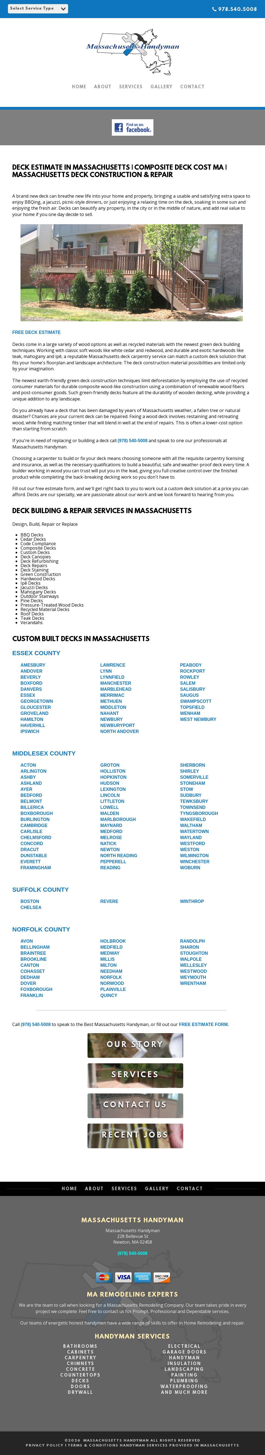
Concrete (80, 1369)
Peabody (191, 665)
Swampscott (196, 701)
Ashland (31, 783)
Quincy (108, 995)
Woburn (190, 867)
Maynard (111, 825)
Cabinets (80, 1352)
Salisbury (192, 689)
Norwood (112, 983)
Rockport (192, 671)
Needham (111, 971)
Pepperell (113, 861)
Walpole (191, 959)
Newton (110, 849)
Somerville (194, 777)
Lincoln (110, 795)
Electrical (184, 1346)
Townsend (193, 807)
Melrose (111, 837)
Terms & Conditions (93, 1445)
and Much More (184, 1392)
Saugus (189, 695)
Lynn (106, 671)
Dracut (30, 849)
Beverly (31, 677)
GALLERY (161, 87)
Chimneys (80, 1364)
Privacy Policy (45, 1445)
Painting (184, 1375)
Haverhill (33, 725)
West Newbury (198, 719)
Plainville (113, 989)
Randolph (192, 941)
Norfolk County (41, 929)
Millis (107, 959)
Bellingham (35, 947)
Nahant (109, 713)
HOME (79, 87)
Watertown (194, 831)
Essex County (36, 653)
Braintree (33, 953)
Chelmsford (36, 837)
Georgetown (37, 701)
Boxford (31, 683)
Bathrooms (80, 1346)
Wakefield (193, 819)
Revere (109, 901)
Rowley (189, 677)
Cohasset (33, 971)
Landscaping (184, 1369)
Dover (28, 983)
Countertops (80, 1375)
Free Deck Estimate (36, 332)
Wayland (191, 837)
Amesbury (33, 665)
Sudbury (191, 795)
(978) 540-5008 (132, 440)
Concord (32, 843)
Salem (188, 683)
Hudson (109, 783)
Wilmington (194, 855)
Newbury (111, 719)
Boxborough (37, 813)
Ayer (26, 789)
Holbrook (113, 941)
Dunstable (34, 855)
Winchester (195, 861)
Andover (31, 671)
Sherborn (192, 765)
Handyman (184, 1358)
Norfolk (111, 977)
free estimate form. (204, 1024)
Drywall (80, 1392)
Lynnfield (112, 677)
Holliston (113, 771)
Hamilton (32, 719)
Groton (110, 765)
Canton (30, 965)
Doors (80, 1387)
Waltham (191, 825)
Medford (111, 831)
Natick (108, 843)
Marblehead (116, 689)
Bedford (31, 795)
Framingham (36, 867)
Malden (109, 813)
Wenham (190, 713)
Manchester (115, 683)
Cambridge (34, 825)
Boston (30, 901)
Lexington (113, 789)
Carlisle (31, 831)
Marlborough (118, 819)
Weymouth (193, 977)
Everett (31, 861)
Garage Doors (184, 1352)
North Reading (118, 855)
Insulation (184, 1364)
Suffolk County (40, 889)
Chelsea (31, 907)
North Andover (119, 731)
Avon (27, 941)
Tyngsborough (199, 813)
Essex (28, 695)
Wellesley (193, 965)
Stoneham (192, 783)
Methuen (111, 701)
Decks (80, 1381)
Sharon (189, 947)
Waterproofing (184, 1387)
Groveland (34, 713)
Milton (108, 965)
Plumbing (184, 1381)
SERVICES (131, 87)
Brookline (34, 959)
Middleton (113, 707)
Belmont (31, 801)
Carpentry (81, 1358)
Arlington (33, 771)
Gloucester (36, 707)
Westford (192, 843)
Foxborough (36, 989)
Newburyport (117, 725)
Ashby (28, 777)
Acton (28, 765)
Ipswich (30, 731)
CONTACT (192, 87)
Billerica (32, 807)
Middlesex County (43, 753)
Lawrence (113, 665)
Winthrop (192, 901)
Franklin (32, 995)
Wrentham (193, 983)
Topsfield (192, 707)
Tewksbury (194, 801)
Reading (110, 867)
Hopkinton (113, 777)
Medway (110, 953)
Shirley (189, 771)
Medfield (111, 947)
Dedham (30, 977)
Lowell (109, 807)
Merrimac (112, 695)
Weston (189, 849)
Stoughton (194, 953)
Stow (186, 789)
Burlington (35, 819)
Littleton (112, 801)
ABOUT (103, 87)
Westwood (193, 971)
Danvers (31, 689)
